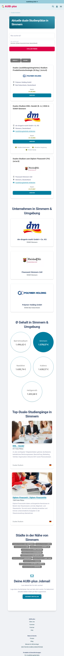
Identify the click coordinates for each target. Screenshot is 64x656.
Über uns (32, 621)
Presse (32, 638)
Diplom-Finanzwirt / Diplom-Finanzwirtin (29, 497)
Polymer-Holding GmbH (32, 305)
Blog (32, 641)
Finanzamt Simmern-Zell (32, 272)
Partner (32, 627)
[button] (60, 6)
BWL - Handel (18, 446)
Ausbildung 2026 (32, 1)
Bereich (15, 60)
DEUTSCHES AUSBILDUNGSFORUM (32, 647)
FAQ (32, 630)
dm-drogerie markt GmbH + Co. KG (32, 239)
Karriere (32, 624)
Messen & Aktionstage (32, 644)
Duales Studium (15, 12)
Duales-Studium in (23, 544)
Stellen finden (32, 49)
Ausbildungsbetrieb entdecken (25, 131)
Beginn (25, 60)
